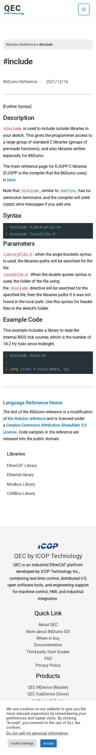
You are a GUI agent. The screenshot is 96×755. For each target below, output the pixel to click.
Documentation (48, 644)
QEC (12, 8)
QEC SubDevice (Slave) (48, 694)
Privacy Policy (48, 665)
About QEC (48, 624)
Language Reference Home (32, 403)
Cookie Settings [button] (22, 743)
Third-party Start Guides (48, 651)
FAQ (48, 658)
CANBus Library (21, 493)
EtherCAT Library (22, 465)
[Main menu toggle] (83, 9)
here (11, 179)
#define (68, 190)
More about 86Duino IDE (48, 631)
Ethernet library (20, 474)
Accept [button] (48, 743)
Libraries (16, 454)
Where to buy (48, 638)
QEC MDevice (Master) (48, 687)
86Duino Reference (21, 44)
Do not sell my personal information (37, 733)
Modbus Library (21, 484)
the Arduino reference (27, 418)
